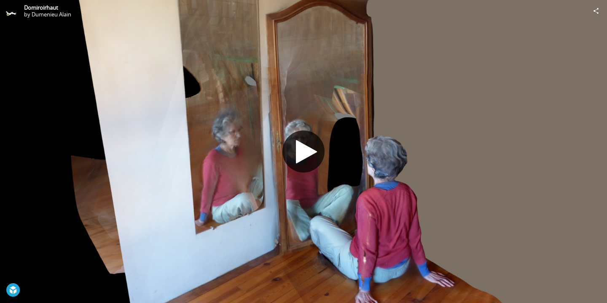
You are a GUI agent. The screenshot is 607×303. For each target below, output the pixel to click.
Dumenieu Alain (51, 14)
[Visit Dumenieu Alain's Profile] (11, 11)
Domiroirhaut (41, 7)
